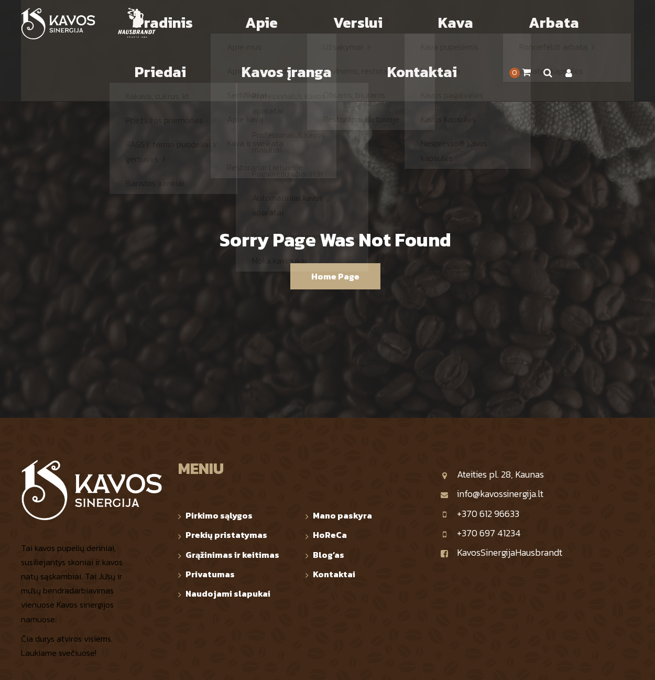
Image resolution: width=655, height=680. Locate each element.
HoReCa (330, 480)
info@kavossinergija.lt (491, 440)
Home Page (335, 222)
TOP (627, 663)
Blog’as (328, 500)
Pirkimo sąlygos (219, 461)
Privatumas (210, 520)
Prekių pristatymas (226, 480)
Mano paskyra (342, 461)
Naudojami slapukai (227, 539)
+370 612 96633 (479, 459)
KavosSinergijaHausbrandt (501, 498)
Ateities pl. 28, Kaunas (492, 420)
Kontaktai (334, 520)
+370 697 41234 (480, 479)
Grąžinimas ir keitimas (232, 500)
